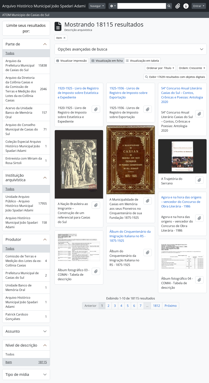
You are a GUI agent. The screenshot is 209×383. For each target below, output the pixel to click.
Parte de (12, 44)
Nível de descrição (21, 345)
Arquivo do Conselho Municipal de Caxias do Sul (26, 129)
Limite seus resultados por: (26, 28)
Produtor (13, 239)
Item (26, 363)
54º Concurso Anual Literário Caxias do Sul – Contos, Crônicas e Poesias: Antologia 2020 (182, 95)
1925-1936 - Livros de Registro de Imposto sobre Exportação (128, 92)
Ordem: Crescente (191, 68)
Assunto (12, 331)
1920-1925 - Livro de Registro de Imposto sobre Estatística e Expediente (78, 92)
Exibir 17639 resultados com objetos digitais (175, 77)
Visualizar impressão (71, 60)
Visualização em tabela (142, 60)
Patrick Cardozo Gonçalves (26, 316)
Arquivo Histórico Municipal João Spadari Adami (26, 222)
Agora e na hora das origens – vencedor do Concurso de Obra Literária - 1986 (181, 201)
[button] (178, 6)
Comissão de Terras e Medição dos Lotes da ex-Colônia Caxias (26, 260)
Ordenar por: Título (159, 68)
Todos (9, 53)
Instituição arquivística (15, 177)
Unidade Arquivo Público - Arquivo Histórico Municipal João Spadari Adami (26, 203)
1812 (156, 306)
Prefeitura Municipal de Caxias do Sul (26, 275)
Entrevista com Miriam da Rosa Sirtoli (26, 160)
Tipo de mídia (17, 374)
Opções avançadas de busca (82, 49)
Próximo (171, 306)
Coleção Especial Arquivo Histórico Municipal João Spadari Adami (26, 146)
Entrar (197, 6)
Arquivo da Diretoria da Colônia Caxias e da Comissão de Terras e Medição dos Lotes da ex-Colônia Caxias (26, 89)
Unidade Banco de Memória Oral (26, 287)
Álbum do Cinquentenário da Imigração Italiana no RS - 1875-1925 (130, 236)
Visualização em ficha (107, 60)
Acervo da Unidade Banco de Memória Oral (26, 112)
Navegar (96, 6)
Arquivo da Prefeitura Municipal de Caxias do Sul (26, 65)
